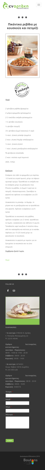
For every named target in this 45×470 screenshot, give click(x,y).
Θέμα (8, 407)
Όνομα (9, 392)
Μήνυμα (9, 414)
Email (8, 399)
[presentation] (20, 432)
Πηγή (7, 260)
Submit (9, 441)
